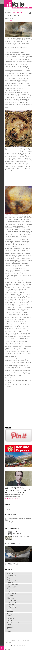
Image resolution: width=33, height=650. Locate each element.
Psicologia (10, 618)
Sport (9, 629)
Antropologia (12, 576)
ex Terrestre (11, 594)
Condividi (7, 649)
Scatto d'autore (13, 622)
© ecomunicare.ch (22, 645)
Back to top (2, 647)
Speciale (10, 627)
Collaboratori (20, 640)
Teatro (9, 631)
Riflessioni (10, 620)
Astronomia (11, 580)
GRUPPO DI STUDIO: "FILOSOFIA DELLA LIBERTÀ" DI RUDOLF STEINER (18, 490)
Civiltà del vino (12, 585)
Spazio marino (12, 15)
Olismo (9, 616)
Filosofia (10, 596)
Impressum (13, 645)
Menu (2, 2)
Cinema (10, 582)
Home (7, 640)
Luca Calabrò (10, 20)
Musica (9, 609)
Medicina (10, 605)
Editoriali (10, 573)
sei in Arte (19, 12)
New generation (13, 614)
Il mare (13, 12)
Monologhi (11, 611)
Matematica (11, 607)
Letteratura (11, 602)
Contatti (27, 640)
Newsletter (8, 642)
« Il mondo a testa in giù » (12, 563)
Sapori (9, 625)
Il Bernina (10, 598)
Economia (10, 591)
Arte (8, 578)
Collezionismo (12, 587)
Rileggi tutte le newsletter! (16, 522)
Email (30, 13)
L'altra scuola (12, 600)
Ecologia (10, 589)
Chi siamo (12, 640)
